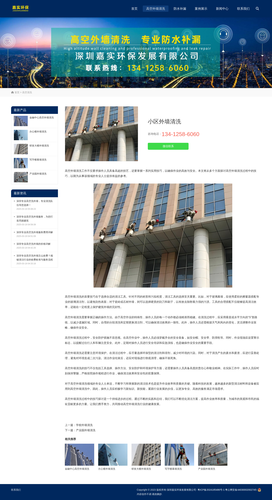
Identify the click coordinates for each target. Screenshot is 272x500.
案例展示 (201, 8)
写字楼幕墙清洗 (37, 159)
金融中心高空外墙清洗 (41, 117)
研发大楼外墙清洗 (39, 145)
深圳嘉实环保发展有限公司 (181, 489)
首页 (134, 8)
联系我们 (243, 8)
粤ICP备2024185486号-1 (211, 489)
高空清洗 (27, 92)
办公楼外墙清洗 (37, 131)
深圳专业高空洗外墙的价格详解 (33, 243)
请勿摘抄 (157, 494)
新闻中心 (222, 8)
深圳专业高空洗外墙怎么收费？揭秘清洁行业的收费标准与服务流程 (34, 257)
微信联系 (168, 146)
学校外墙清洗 (84, 425)
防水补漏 (180, 8)
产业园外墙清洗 (37, 173)
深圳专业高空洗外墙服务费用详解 (34, 232)
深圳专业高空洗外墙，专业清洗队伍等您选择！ (34, 203)
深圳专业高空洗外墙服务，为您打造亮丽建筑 (34, 218)
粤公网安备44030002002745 (240, 489)
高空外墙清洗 (155, 8)
